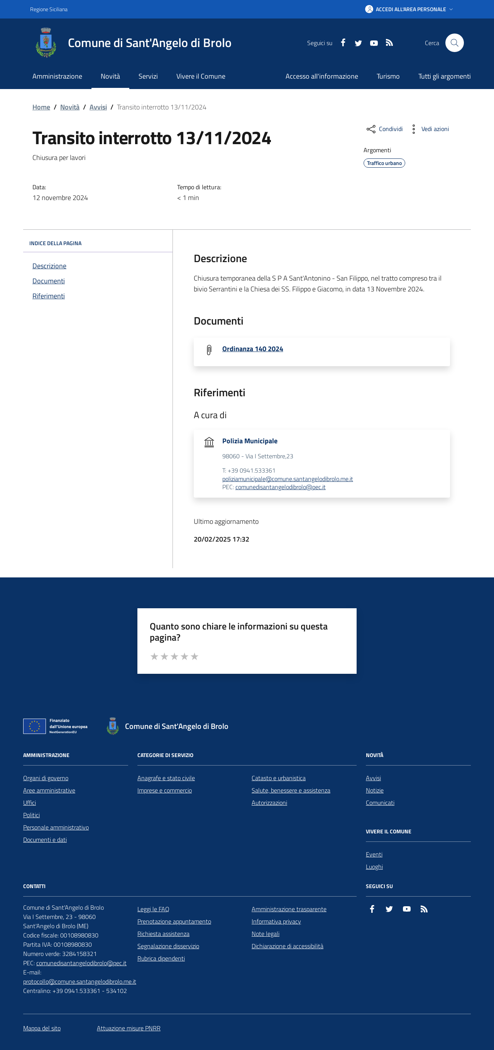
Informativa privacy (276, 921)
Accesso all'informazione (322, 76)
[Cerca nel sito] (454, 43)
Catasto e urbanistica (279, 777)
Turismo (388, 76)
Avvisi (98, 107)
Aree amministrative (49, 790)
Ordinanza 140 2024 (252, 349)
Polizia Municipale (249, 441)
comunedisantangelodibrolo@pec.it (280, 487)
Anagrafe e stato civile (166, 777)
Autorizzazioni (269, 802)
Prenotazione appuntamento (174, 921)
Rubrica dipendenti (161, 958)
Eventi (374, 854)
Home (41, 107)
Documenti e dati (45, 839)
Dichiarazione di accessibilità (287, 946)
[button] (410, 9)
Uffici (29, 802)
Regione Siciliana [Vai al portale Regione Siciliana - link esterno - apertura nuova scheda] (49, 9)
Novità (70, 107)
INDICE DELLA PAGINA (97, 243)
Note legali (265, 933)
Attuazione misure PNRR (129, 1028)
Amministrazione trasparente (289, 909)
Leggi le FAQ (153, 909)
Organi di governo (45, 777)
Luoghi (374, 866)
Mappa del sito (42, 1028)
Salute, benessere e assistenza (291, 790)
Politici (31, 814)
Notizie (375, 790)
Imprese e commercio (164, 790)
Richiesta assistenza (163, 933)
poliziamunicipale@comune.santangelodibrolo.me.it (287, 479)
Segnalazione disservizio (168, 946)
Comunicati (380, 802)
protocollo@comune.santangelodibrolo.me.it (79, 981)
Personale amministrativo (56, 827)
